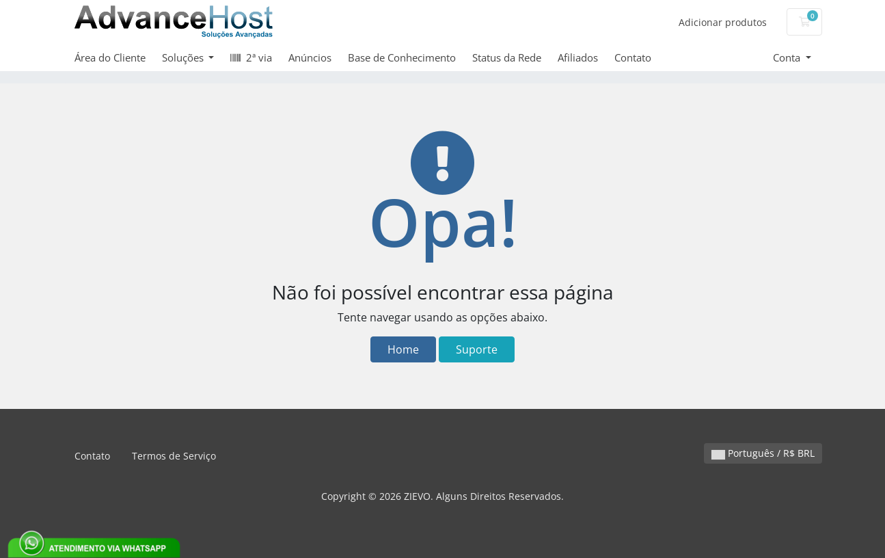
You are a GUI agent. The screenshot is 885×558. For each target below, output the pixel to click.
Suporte (477, 349)
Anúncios (309, 57)
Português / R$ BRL (763, 453)
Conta (788, 57)
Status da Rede (506, 57)
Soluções (184, 57)
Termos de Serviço (174, 455)
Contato (632, 57)
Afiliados (578, 57)
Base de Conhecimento (402, 57)
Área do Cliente (110, 57)
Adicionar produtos (723, 22)
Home (403, 349)
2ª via (251, 57)
